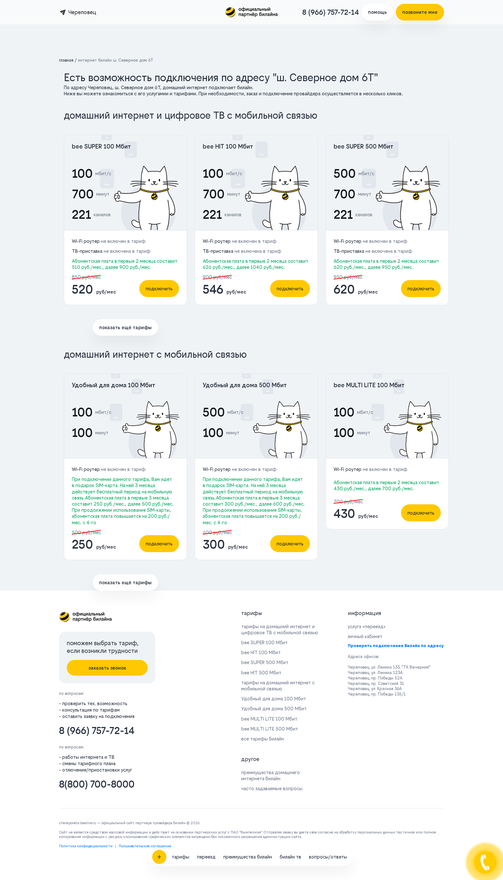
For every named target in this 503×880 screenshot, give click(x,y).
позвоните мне (420, 12)
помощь (377, 12)
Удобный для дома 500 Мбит (245, 385)
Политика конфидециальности (86, 846)
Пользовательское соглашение (145, 846)
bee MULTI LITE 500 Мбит (269, 728)
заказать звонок (107, 668)
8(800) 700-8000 (97, 784)
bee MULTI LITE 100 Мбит (369, 385)
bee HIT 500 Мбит (261, 672)
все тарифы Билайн (262, 738)
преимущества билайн (247, 640)
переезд (206, 640)
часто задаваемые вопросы (272, 788)
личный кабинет (365, 636)
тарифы (180, 640)
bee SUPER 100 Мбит (101, 146)
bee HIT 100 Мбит (228, 146)
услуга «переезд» (367, 626)
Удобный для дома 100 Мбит (113, 385)
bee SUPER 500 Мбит (363, 146)
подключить (159, 288)
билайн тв (290, 640)
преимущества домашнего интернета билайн (270, 775)
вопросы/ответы (328, 640)
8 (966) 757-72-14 (330, 12)
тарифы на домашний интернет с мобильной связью (278, 685)
